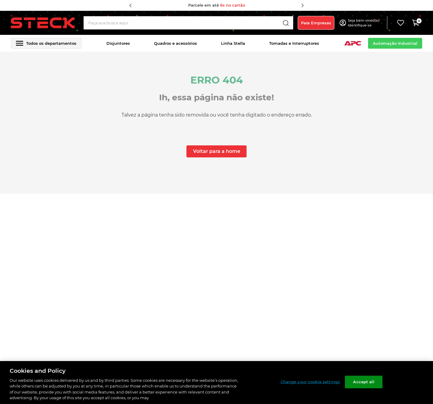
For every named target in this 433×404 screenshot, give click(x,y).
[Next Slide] (302, 5)
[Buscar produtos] (285, 22)
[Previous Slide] (130, 5)
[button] (364, 22)
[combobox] (188, 22)
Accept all (363, 381)
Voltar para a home (216, 151)
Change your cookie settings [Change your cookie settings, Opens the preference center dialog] (310, 381)
